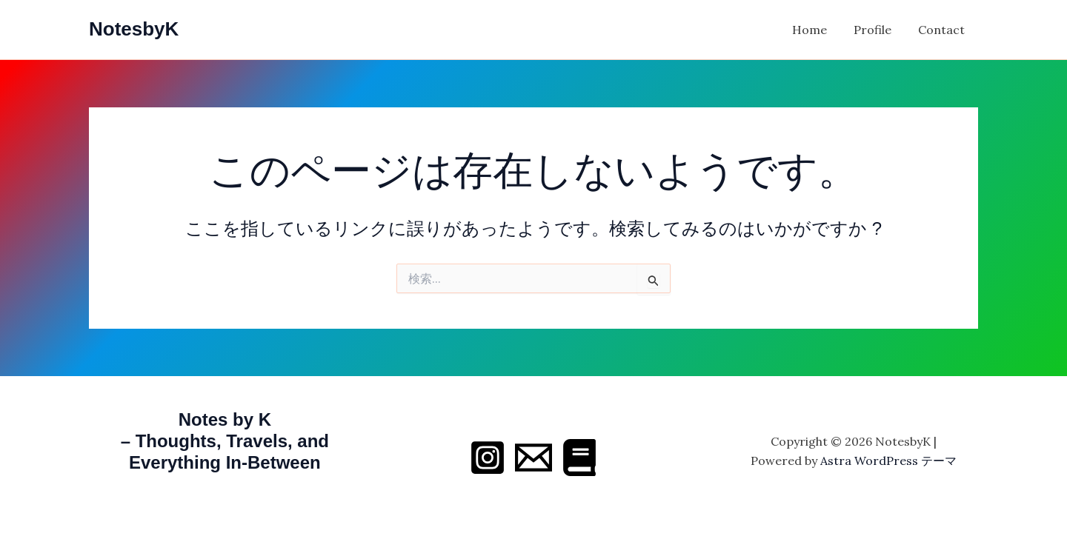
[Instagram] (487, 457)
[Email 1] (533, 457)
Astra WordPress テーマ (888, 460)
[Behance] (579, 457)
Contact (943, 29)
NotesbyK (134, 29)
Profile (877, 29)
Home (817, 29)
